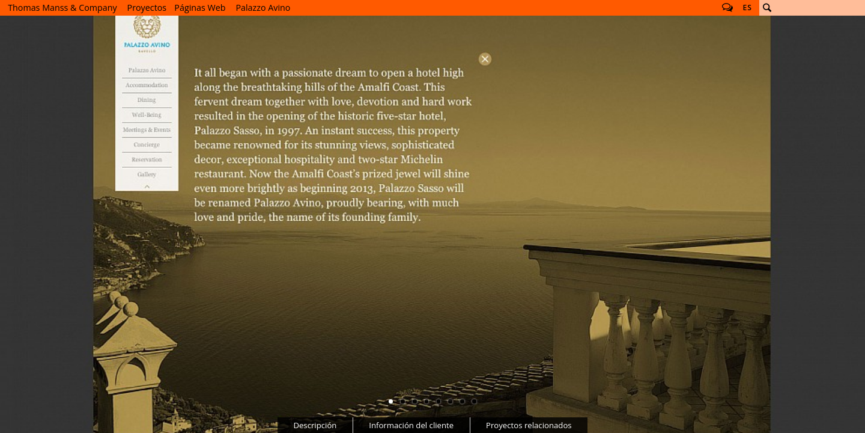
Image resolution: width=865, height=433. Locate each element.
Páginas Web (199, 7)
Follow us (727, 8)
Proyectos (147, 7)
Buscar (767, 8)
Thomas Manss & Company (62, 7)
